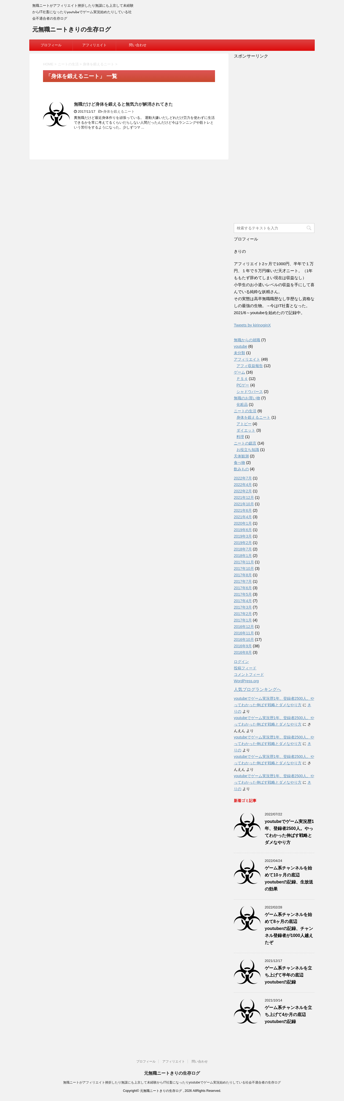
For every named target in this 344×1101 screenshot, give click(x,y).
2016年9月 (243, 646)
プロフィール (51, 45)
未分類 (239, 353)
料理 (240, 437)
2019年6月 (243, 530)
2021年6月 (243, 510)
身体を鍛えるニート (119, 111)
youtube (240, 346)
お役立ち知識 (247, 449)
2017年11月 (244, 562)
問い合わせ (137, 45)
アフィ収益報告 (249, 366)
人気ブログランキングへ (257, 689)
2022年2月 (243, 491)
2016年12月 (244, 626)
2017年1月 (243, 620)
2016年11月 (244, 633)
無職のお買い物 (247, 398)
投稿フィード (245, 668)
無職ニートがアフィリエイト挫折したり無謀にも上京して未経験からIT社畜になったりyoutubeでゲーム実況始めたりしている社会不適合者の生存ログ (172, 1082)
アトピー (244, 424)
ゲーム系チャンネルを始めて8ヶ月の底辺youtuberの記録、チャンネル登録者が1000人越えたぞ (289, 928)
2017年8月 (243, 575)
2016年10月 (244, 639)
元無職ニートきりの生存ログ (71, 30)
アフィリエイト (94, 45)
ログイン (241, 661)
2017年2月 (243, 614)
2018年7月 (243, 549)
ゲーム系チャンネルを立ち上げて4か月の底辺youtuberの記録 (288, 1014)
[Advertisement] (274, 140)
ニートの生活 (245, 411)
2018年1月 (243, 555)
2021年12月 (244, 497)
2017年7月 (243, 581)
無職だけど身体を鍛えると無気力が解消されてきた (123, 104)
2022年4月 (243, 484)
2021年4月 (243, 517)
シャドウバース (249, 391)
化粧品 (242, 404)
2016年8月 (243, 652)
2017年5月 (243, 594)
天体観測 (241, 456)
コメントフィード (249, 674)
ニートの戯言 (245, 443)
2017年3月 (243, 607)
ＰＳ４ (242, 379)
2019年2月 (243, 543)
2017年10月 (244, 568)
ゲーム (239, 372)
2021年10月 (244, 504)
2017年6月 (243, 588)
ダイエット (245, 430)
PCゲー (242, 385)
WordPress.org (246, 681)
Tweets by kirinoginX (252, 325)
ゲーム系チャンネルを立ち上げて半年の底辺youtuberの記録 (288, 975)
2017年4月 (243, 601)
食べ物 (239, 462)
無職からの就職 (247, 340)
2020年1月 (243, 523)
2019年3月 (243, 536)
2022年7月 (243, 478)
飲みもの (241, 469)
